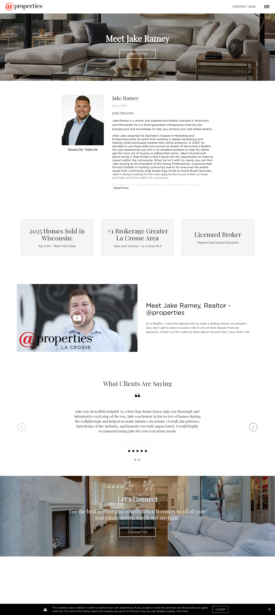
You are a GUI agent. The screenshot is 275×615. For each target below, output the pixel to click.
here (185, 611)
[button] (269, 609)
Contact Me (137, 54)
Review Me (75, 149)
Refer (91, 149)
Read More (121, 188)
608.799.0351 (122, 113)
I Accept (220, 609)
